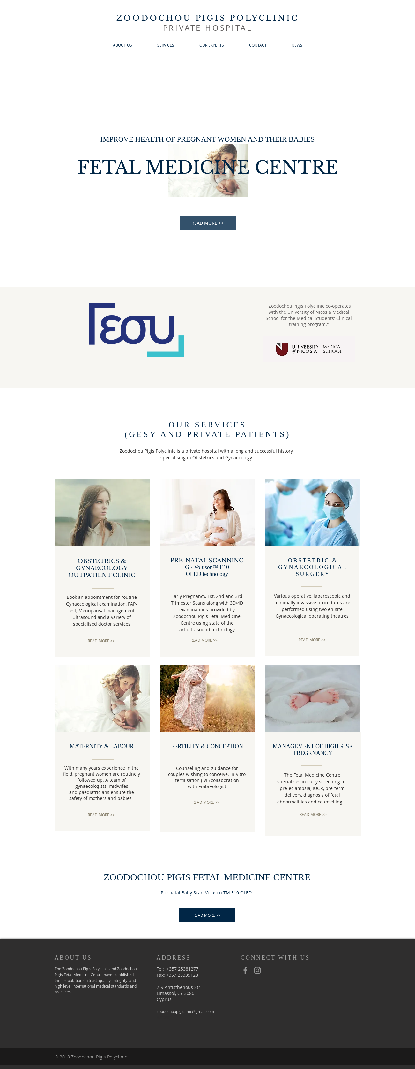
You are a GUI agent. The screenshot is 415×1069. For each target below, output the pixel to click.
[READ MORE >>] (208, 223)
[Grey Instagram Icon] (257, 970)
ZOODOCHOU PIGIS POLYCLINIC (207, 18)
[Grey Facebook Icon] (245, 970)
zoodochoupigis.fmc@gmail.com (185, 1011)
